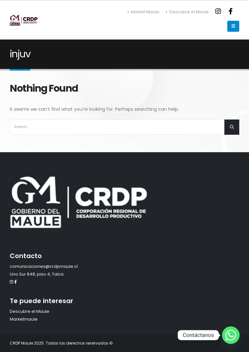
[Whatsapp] (231, 335)
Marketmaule (24, 319)
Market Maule (143, 12)
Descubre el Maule (187, 12)
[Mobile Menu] (233, 26)
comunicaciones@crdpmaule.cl (44, 266)
